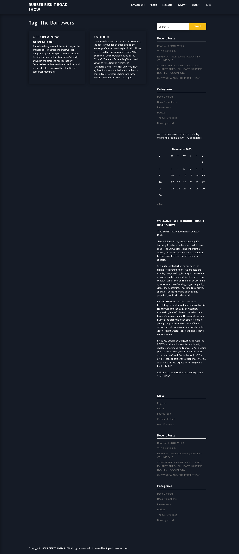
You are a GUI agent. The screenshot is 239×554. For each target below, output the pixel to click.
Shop (195, 4)
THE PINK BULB (166, 51)
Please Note (164, 107)
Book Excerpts (165, 96)
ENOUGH (101, 36)
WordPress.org (165, 424)
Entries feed (164, 413)
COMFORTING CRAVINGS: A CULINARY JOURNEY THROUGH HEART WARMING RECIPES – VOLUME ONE (179, 69)
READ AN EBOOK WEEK (170, 46)
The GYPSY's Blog (167, 117)
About (153, 4)
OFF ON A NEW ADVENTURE (46, 39)
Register (162, 403)
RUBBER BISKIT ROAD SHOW (48, 7)
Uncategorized (165, 123)
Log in (160, 408)
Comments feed (166, 419)
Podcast (161, 112)
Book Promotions (167, 102)
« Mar (160, 204)
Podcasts (167, 4)
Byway (181, 4)
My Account (138, 4)
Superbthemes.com (116, 548)
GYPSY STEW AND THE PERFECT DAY (178, 78)
